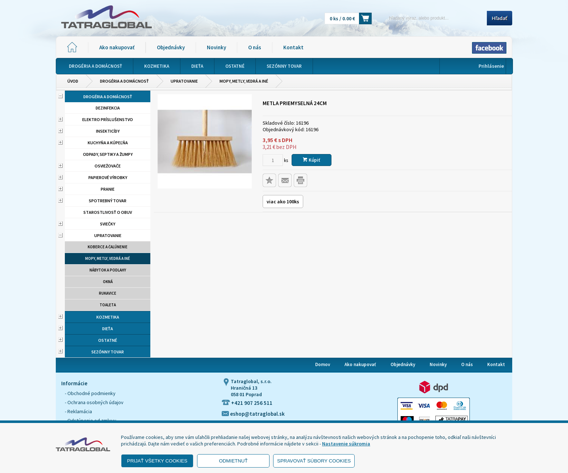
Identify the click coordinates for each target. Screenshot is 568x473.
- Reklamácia (78, 411)
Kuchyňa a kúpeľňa (108, 142)
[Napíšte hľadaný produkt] (431, 18)
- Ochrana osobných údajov (94, 402)
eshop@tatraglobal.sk (253, 413)
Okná (108, 281)
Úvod (72, 81)
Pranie (107, 189)
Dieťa (107, 328)
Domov (322, 364)
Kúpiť (311, 160)
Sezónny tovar (107, 351)
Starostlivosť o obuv (107, 212)
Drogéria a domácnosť (124, 81)
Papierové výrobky (107, 177)
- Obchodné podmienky (90, 393)
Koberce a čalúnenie (108, 246)
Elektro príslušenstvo (107, 119)
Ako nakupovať (116, 47)
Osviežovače (108, 166)
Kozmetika (107, 317)
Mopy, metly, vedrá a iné (244, 81)
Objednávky (171, 47)
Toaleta (108, 304)
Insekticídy (108, 131)
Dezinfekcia (108, 108)
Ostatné (107, 340)
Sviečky (107, 224)
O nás (254, 47)
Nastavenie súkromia (346, 443)
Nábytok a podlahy (107, 270)
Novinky (216, 47)
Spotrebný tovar (107, 200)
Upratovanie (184, 81)
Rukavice (107, 293)
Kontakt (293, 47)
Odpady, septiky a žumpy (108, 154)
